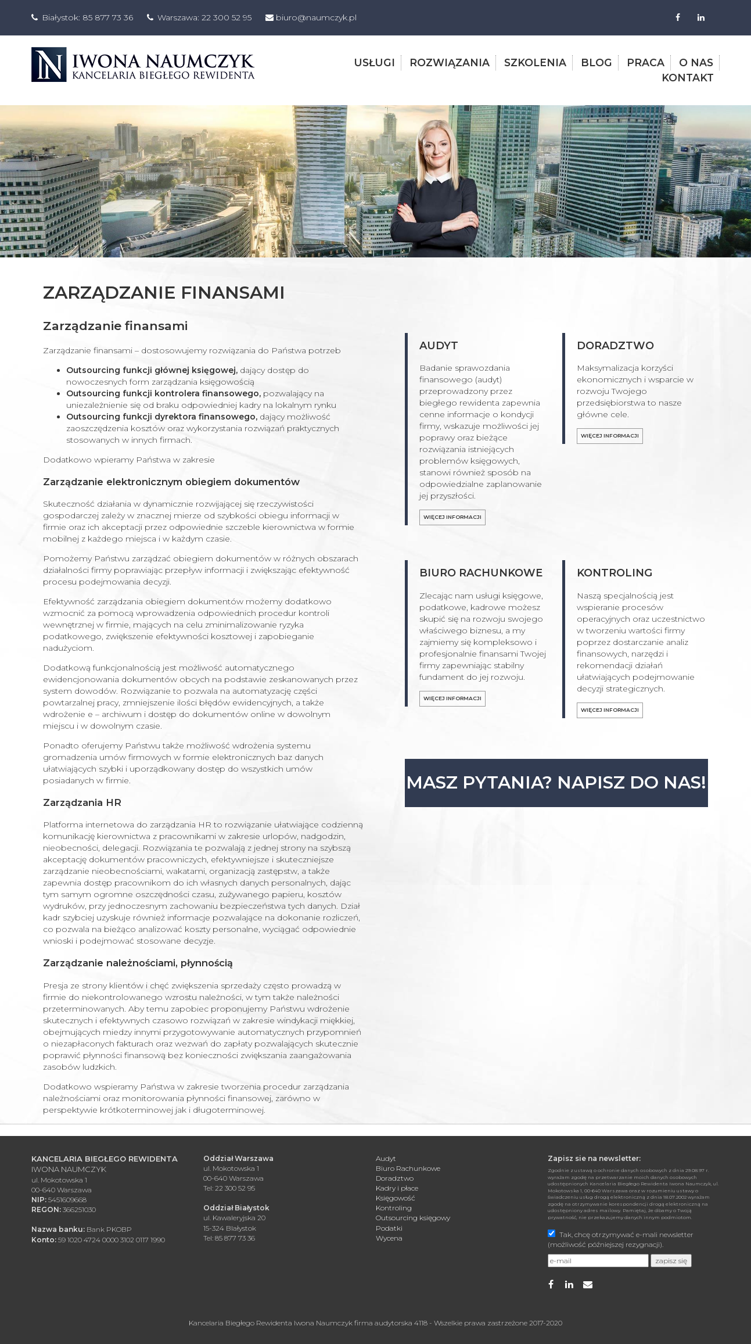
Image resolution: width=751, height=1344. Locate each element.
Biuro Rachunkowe (408, 1166)
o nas (696, 62)
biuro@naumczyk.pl (316, 17)
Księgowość (395, 1196)
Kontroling (394, 1206)
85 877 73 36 (107, 17)
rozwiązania (449, 62)
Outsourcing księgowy (413, 1216)
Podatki (389, 1226)
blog (596, 62)
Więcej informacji (452, 515)
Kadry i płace (397, 1186)
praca (645, 62)
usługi (374, 62)
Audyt (386, 1156)
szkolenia (535, 62)
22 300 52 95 (226, 17)
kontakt (688, 76)
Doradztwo (395, 1176)
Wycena (389, 1236)
